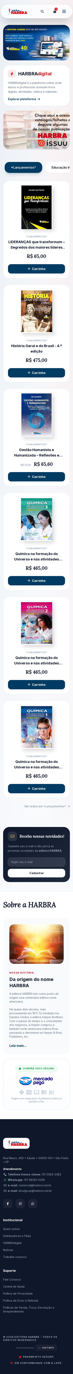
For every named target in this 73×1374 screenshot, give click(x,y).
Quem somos (11, 1229)
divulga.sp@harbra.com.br (35, 1190)
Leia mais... (18, 1046)
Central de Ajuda (14, 1286)
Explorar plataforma (24, 99)
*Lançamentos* (23, 167)
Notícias (8, 1250)
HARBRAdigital (12, 1243)
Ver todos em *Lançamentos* (47, 806)
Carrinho (36, 269)
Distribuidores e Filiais (17, 1236)
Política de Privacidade (18, 1293)
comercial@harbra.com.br (34, 1185)
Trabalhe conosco (15, 1257)
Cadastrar (36, 873)
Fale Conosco (12, 1279)
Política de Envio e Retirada (20, 1300)
